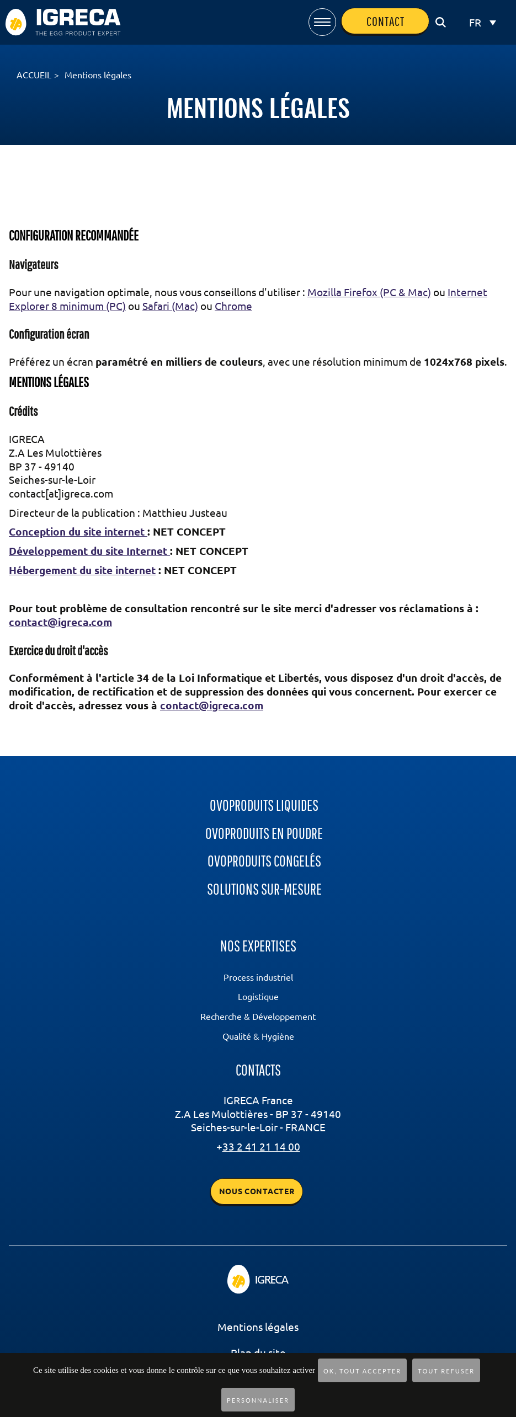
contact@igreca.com (60, 622)
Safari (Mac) (170, 306)
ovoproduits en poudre (264, 833)
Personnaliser (258, 1400)
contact (385, 21)
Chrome (233, 306)
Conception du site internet (78, 532)
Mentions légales (258, 1327)
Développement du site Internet (89, 551)
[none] (483, 22)
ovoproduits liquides (264, 805)
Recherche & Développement (258, 1017)
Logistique (258, 997)
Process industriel (258, 977)
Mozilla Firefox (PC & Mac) (369, 292)
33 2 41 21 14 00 (261, 1147)
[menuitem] (483, 22)
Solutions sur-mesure (264, 889)
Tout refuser (446, 1371)
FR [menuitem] (475, 23)
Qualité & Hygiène (258, 1036)
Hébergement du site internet (82, 570)
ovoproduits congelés (264, 861)
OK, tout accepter (362, 1371)
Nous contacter (257, 1191)
